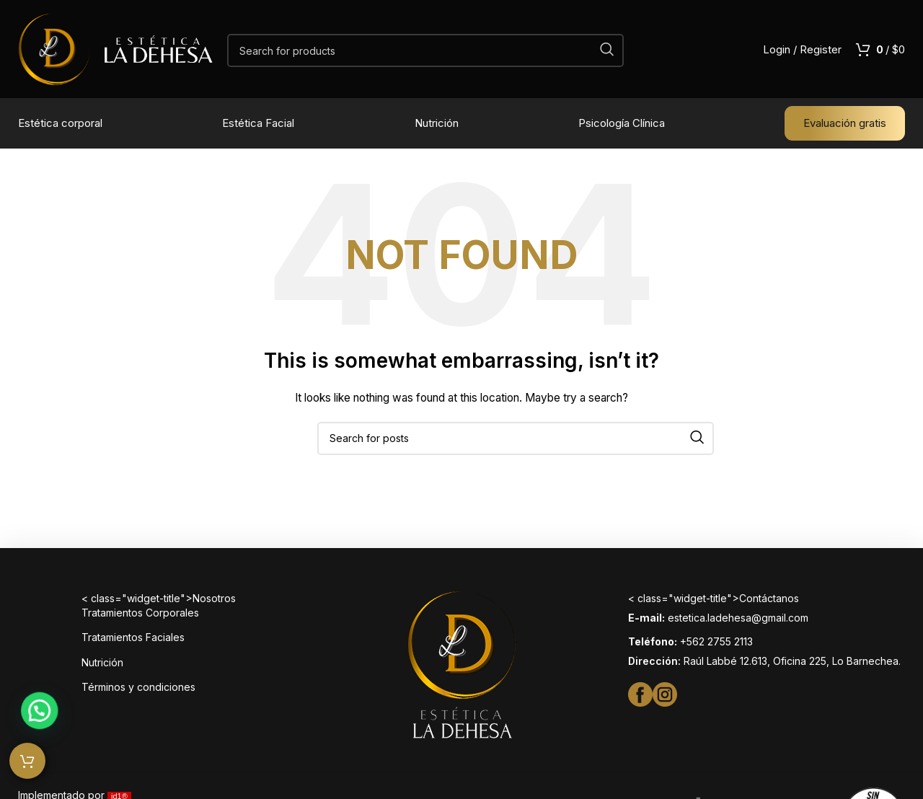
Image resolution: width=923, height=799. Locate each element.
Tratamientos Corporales (140, 612)
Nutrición (102, 662)
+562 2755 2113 (716, 641)
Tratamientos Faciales (133, 637)
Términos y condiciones (138, 687)
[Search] (425, 50)
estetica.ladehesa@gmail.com (738, 618)
